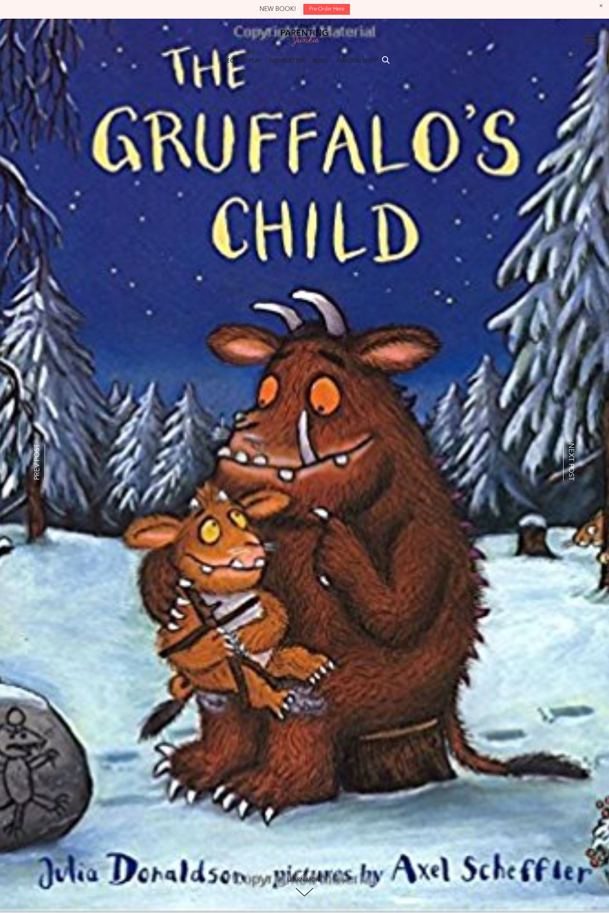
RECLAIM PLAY (242, 61)
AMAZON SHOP (357, 61)
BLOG (320, 61)
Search (386, 60)
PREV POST (37, 462)
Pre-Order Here (326, 9)
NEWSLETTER (287, 61)
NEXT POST (570, 462)
